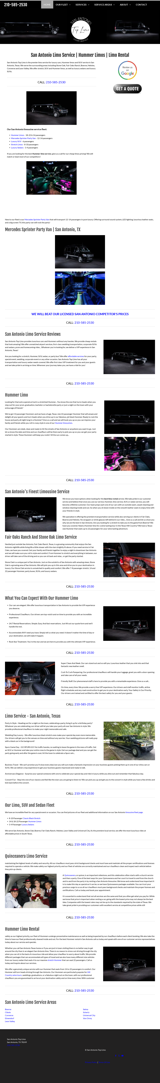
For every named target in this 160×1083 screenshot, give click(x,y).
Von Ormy (87, 1018)
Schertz (86, 1012)
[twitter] (119, 1056)
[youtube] (122, 1056)
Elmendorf (9, 1018)
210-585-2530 (56, 82)
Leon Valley (10, 1021)
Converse (9, 1015)
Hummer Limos (17, 135)
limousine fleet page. (134, 812)
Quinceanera (70, 875)
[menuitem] (47, 4)
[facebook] (115, 1056)
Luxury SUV (16, 141)
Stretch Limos (17, 144)
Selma (85, 1009)
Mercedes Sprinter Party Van (23, 138)
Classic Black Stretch (31, 818)
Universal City (89, 1015)
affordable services (76, 356)
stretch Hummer (55, 960)
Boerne (8, 1009)
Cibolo (8, 1012)
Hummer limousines (63, 423)
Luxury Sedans (17, 147)
